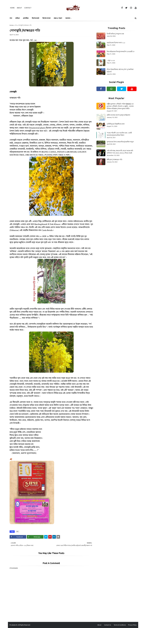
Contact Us (107, 625)
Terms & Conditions (120, 625)
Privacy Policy (132, 625)
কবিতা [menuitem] (17, 18)
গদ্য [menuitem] (11, 18)
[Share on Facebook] (18, 537)
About (19, 8)
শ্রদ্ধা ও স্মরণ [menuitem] (58, 18)
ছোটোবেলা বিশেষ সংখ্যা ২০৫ (116, 43)
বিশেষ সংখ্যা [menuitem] (46, 18)
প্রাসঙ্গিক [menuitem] (26, 18)
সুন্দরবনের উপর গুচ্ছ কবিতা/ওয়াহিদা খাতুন (120, 142)
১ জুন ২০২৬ (111, 60)
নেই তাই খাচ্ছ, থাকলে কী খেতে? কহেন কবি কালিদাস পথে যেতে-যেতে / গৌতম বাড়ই (120, 152)
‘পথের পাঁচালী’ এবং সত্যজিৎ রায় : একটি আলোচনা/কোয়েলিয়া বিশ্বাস (119, 134)
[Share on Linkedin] (54, 537)
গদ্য (16, 25)
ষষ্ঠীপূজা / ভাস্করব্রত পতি (114, 159)
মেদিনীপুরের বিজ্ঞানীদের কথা (116, 124)
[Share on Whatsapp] (35, 537)
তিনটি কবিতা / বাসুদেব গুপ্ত (115, 34)
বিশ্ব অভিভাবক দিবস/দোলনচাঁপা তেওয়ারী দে (120, 51)
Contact (27, 8)
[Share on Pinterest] (50, 537)
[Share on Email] (58, 537)
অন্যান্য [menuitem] (67, 18)
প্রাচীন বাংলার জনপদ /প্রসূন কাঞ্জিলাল (118, 115)
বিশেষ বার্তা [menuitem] (35, 18)
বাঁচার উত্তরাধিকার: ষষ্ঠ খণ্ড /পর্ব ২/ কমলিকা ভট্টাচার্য (120, 70)
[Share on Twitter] (46, 537)
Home (12, 8)
